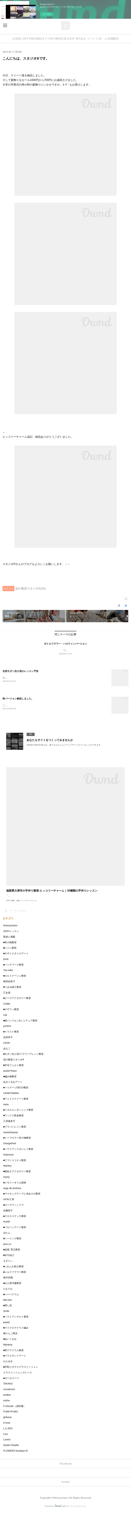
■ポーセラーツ (11, 1383)
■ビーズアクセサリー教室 (17, 1003)
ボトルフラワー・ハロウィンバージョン (65, 643)
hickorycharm (10, 930)
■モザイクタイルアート (15, 958)
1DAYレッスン (11, 936)
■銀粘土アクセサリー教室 (17, 1176)
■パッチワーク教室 (13, 969)
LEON (6, 1048)
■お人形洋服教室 (12, 1288)
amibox (7, 1400)
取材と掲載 (9, 941)
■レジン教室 (10, 953)
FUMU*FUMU (10, 1416)
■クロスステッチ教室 (14, 1221)
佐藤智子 (8, 1215)
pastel (6, 1327)
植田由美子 (9, 986)
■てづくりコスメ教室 (14, 1165)
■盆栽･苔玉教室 (11, 1254)
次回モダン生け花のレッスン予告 (20, 671)
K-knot (6, 1428)
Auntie (6, 1226)
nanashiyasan (10, 1137)
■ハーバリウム (11, 1299)
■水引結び (8, 1260)
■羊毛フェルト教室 (13, 1070)
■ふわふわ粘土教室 (13, 1271)
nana (6, 1109)
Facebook (65, 1468)
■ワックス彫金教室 (13, 1120)
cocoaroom (9, 1394)
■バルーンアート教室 (14, 1232)
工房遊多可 (9, 1126)
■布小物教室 (10, 947)
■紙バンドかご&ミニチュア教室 (20, 1025)
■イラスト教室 (11, 1036)
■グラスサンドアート (14, 1361)
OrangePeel (9, 1148)
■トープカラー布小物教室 (17, 1143)
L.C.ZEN (7, 1433)
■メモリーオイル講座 (14, 1187)
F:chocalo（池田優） (14, 1411)
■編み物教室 (10, 1081)
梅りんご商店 (10, 1338)
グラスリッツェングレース (17, 1377)
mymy (6, 1182)
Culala (6, 1008)
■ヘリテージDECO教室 (15, 1092)
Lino (5, 1439)
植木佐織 (8, 1282)
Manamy (7, 1349)
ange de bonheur (12, 1193)
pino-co (7, 1249)
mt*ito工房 (8, 1204)
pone (6, 964)
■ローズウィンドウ (13, 1210)
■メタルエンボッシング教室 (18, 1115)
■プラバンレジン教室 (14, 1131)
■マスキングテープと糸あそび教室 (21, 1199)
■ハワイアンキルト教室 (15, 1321)
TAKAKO (8, 1389)
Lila (5, 1020)
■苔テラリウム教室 (13, 1355)
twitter (65, 1487)
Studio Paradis (11, 1450)
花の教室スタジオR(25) (30, 588)
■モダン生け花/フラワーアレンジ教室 (23, 1059)
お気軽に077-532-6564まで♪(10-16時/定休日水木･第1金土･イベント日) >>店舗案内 (65, 38)
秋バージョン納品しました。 (18, 699)
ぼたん (6, 1238)
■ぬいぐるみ (10, 1344)
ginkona (7, 1422)
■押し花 (7, 1310)
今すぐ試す (46, 14)
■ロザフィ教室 (11, 1014)
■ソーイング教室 (12, 1243)
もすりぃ (8, 1266)
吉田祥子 (8, 1042)
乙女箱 (6, 997)
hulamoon (8, 1159)
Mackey (7, 1171)
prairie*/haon (10, 1076)
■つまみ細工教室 (12, 992)
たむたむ (8, 1293)
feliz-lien (7, 1305)
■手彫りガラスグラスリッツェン (20, 1372)
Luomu (7, 1444)
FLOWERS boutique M (15, 1455)
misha (6, 1405)
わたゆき (8, 1366)
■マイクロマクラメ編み (15, 1333)
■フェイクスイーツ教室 (15, 1103)
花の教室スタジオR (13, 1064)
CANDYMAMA (11, 1098)
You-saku (8, 975)
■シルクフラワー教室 (14, 1277)
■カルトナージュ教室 (14, 980)
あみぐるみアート (12, 1087)
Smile (6, 1316)
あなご (6, 1053)
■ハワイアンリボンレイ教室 (18, 1154)
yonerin (7, 1031)
